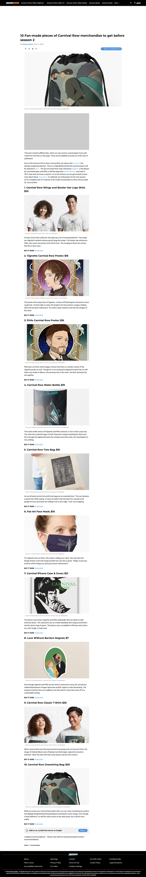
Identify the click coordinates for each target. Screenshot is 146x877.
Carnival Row (35, 845)
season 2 (76, 163)
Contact (72, 859)
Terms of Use (74, 863)
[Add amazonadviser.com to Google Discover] (111, 48)
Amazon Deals (107, 3)
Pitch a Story (29, 863)
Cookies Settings (75, 866)
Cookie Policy (95, 863)
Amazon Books (94, 3)
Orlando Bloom (69, 171)
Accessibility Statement (33, 866)
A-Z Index (54, 866)
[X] (135, 3)
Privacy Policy (55, 863)
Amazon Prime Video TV (56, 3)
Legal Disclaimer (115, 863)
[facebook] (130, 3)
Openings (54, 859)
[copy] (36, 48)
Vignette (75, 169)
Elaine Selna (28, 44)
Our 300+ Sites (95, 859)
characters (42, 177)
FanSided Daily (115, 859)
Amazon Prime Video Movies (77, 3)
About (26, 859)
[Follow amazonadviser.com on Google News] (83, 830)
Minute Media (14, 871)
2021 (37, 169)
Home (26, 845)
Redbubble (39, 251)
